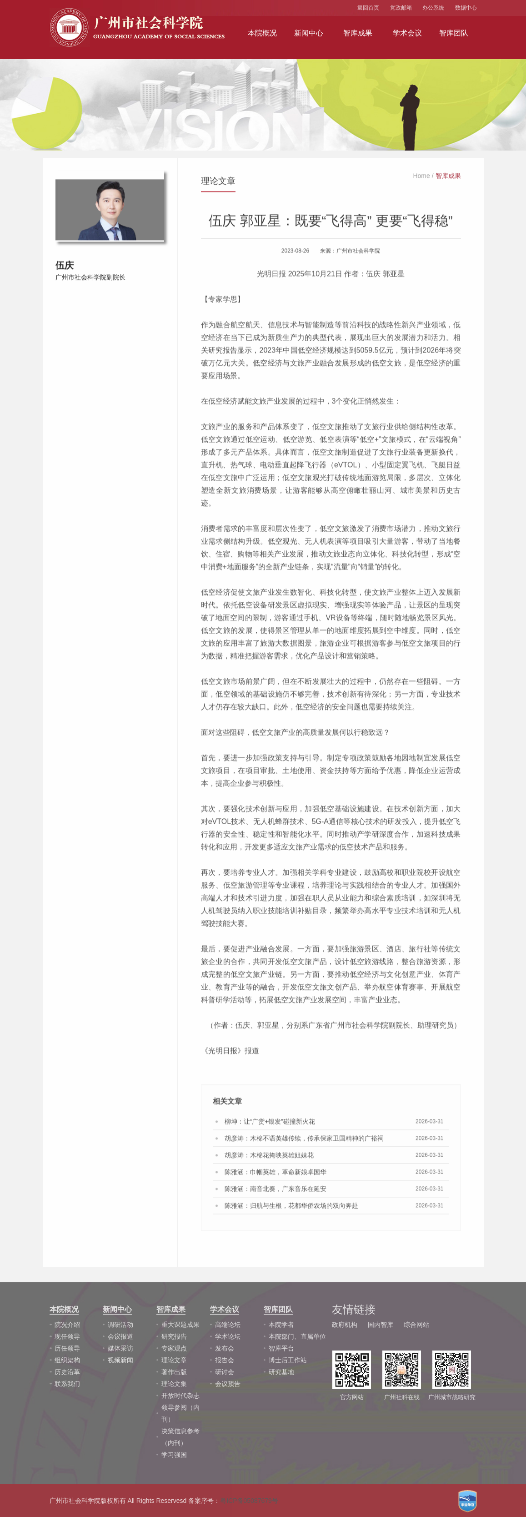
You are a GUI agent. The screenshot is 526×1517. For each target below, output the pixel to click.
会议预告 (227, 1383)
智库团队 (453, 33)
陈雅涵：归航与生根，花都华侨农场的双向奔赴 (291, 1208)
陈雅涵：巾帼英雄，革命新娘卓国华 (275, 1175)
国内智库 (380, 1324)
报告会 (224, 1360)
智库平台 (281, 1348)
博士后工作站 (288, 1360)
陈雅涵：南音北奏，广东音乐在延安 (275, 1191)
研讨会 (224, 1372)
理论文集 (174, 1383)
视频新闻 (120, 1360)
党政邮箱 (401, 8)
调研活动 (120, 1324)
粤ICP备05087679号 (249, 1500)
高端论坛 (227, 1324)
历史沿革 (67, 1372)
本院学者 (281, 1324)
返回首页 (368, 8)
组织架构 (67, 1360)
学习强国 (174, 1454)
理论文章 (174, 1360)
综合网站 (416, 1324)
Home (421, 178)
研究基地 (281, 1372)
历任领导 (67, 1348)
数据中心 (466, 8)
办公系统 (433, 8)
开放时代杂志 (180, 1395)
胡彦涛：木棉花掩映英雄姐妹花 (269, 1158)
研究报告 (174, 1336)
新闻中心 (308, 33)
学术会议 (407, 33)
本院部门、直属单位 (297, 1336)
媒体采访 (120, 1348)
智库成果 (357, 33)
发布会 (224, 1348)
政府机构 (344, 1324)
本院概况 (262, 33)
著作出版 (174, 1372)
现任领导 (67, 1336)
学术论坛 (227, 1336)
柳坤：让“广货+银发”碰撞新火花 (270, 1124)
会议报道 (120, 1336)
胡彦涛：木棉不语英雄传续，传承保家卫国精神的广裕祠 (304, 1141)
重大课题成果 (180, 1324)
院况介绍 (67, 1324)
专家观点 (174, 1348)
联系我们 (67, 1383)
